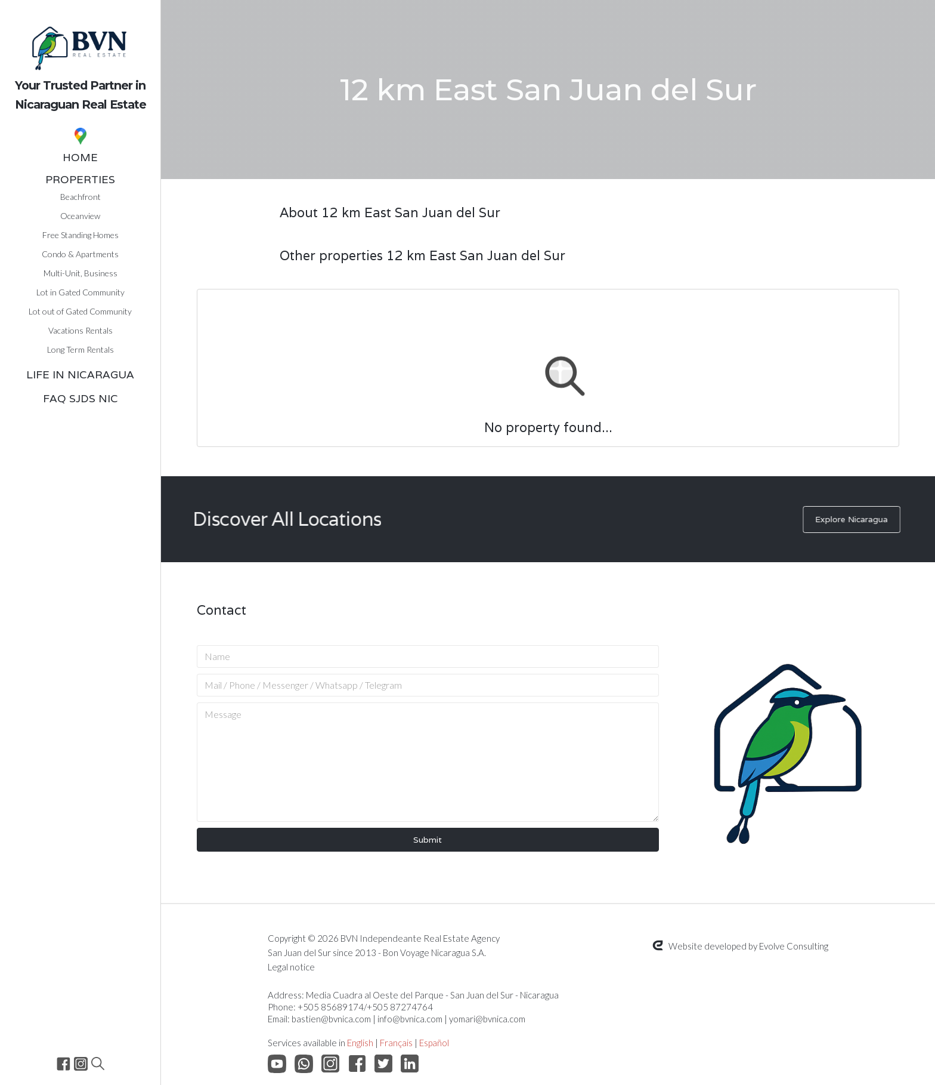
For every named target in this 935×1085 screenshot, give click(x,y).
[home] (80, 59)
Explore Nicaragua (858, 519)
